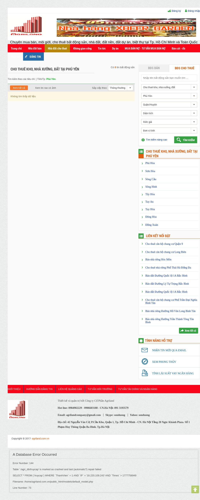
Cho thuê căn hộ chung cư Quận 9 (164, 243)
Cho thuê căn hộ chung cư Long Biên (165, 252)
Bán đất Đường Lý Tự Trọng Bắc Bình (167, 283)
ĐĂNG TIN (35, 57)
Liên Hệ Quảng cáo (70, 389)
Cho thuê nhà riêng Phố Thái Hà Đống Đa (168, 267)
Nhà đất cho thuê (57, 48)
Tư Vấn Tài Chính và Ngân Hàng (137, 389)
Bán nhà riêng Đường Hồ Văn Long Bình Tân (170, 311)
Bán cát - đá (178, 48)
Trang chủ (16, 48)
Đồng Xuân (151, 224)
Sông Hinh (151, 186)
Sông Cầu (150, 179)
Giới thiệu (14, 389)
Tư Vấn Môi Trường (100, 389)
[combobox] (120, 88)
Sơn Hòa (150, 171)
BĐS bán (154, 68)
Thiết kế (15, 57)
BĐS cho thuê (184, 68)
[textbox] (169, 78)
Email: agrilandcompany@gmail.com (79, 415)
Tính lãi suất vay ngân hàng (173, 373)
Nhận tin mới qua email (169, 350)
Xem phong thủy (164, 361)
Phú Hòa (150, 163)
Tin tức (102, 48)
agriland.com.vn (40, 438)
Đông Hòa (151, 216)
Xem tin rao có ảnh (43, 87)
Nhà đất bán (35, 48)
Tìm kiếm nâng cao (156, 139)
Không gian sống (82, 48)
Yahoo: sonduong (140, 415)
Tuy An (149, 201)
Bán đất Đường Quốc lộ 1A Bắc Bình (166, 275)
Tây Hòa (150, 194)
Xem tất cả (19, 87)
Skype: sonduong (115, 415)
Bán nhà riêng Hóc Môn (158, 259)
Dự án (115, 48)
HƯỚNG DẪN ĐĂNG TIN (39, 389)
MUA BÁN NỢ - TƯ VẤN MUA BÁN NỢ (145, 48)
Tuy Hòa (150, 209)
